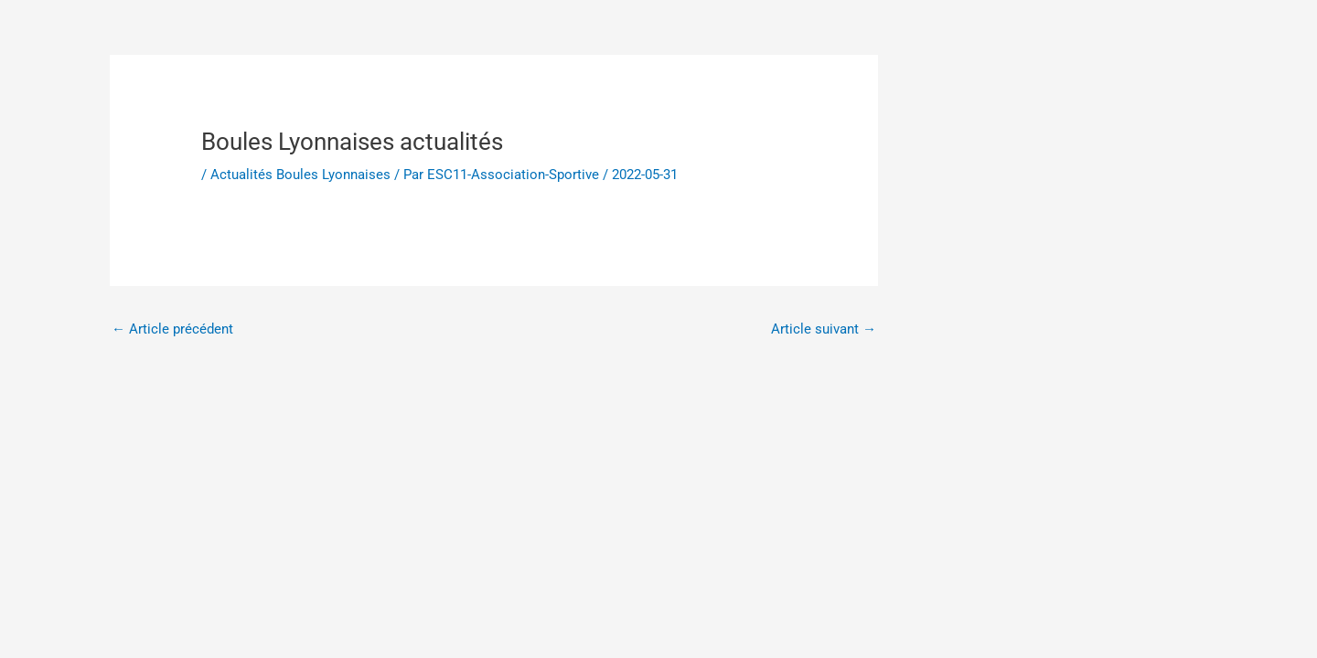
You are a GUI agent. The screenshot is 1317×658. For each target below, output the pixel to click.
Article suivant (823, 329)
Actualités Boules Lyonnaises (300, 174)
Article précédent (172, 329)
